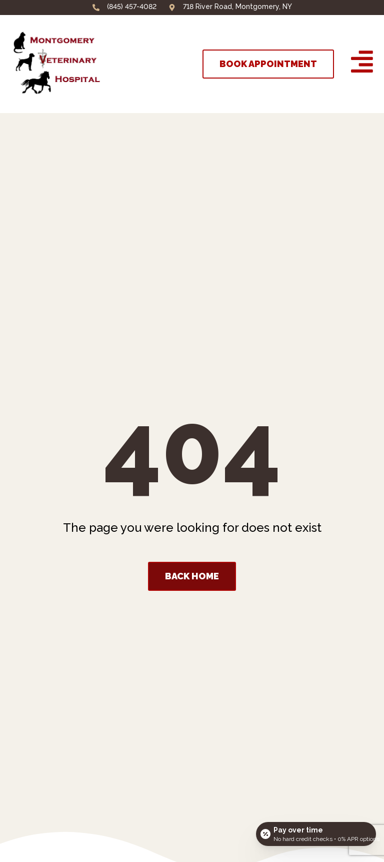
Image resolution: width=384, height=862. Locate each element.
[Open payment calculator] (316, 833)
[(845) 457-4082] (96, 7)
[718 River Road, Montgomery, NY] (172, 7)
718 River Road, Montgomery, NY (237, 7)
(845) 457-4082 (131, 7)
